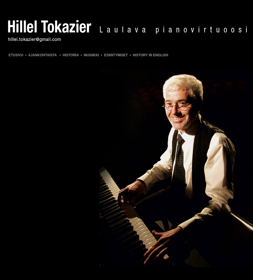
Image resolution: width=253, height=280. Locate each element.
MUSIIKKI (91, 55)
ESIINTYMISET (116, 55)
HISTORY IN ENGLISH (150, 55)
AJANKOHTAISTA (42, 55)
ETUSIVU (16, 55)
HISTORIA (71, 55)
